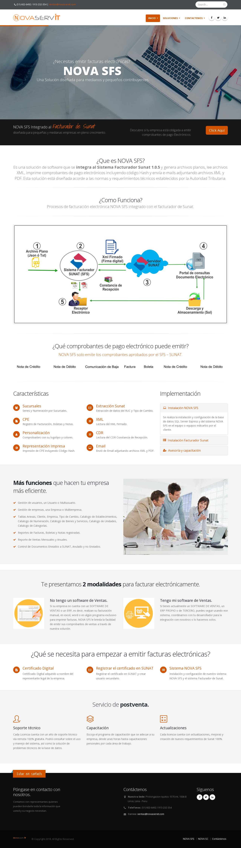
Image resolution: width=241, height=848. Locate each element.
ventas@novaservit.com (62, 4)
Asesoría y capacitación (182, 450)
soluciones (170, 18)
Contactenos (194, 18)
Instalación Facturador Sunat (185, 440)
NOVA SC (203, 838)
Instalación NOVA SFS (180, 408)
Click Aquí (217, 130)
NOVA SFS (188, 838)
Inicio (152, 18)
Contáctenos (219, 838)
